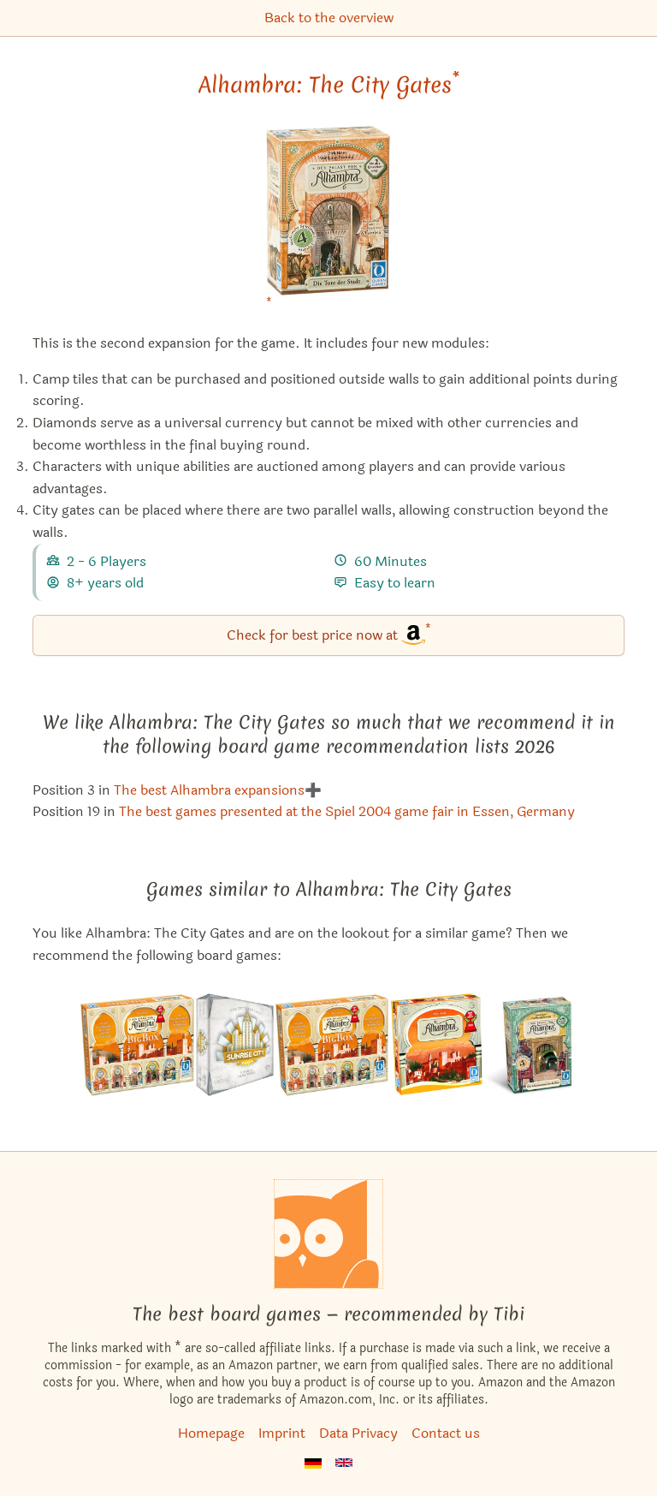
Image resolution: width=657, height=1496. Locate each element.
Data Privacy (358, 1433)
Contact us (445, 1433)
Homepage (211, 1433)
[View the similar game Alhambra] (436, 1044)
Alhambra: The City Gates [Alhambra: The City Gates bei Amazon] (328, 84)
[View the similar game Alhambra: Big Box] (136, 1044)
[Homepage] (328, 1234)
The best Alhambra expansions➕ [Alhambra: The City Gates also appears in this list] (218, 790)
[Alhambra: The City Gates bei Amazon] (328, 222)
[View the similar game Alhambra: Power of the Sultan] (331, 1044)
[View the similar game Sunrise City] (235, 1044)
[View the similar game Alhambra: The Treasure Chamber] (530, 1044)
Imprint (281, 1433)
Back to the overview (329, 17)
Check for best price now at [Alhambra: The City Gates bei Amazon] (329, 634)
